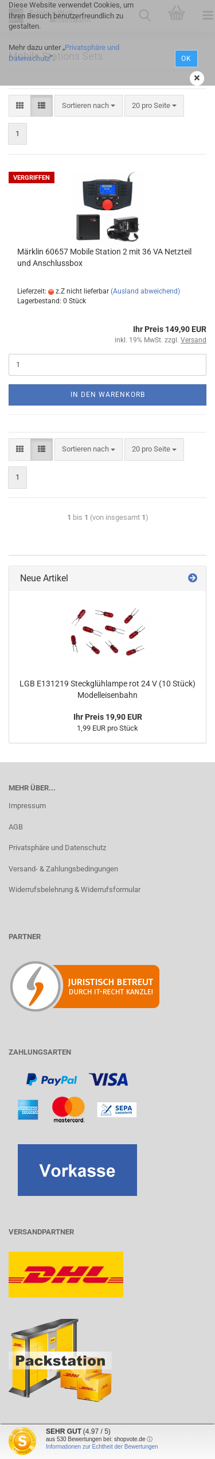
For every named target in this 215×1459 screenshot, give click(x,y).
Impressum (27, 805)
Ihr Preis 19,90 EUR (107, 716)
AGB (16, 827)
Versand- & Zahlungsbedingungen (63, 868)
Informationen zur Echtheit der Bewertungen (102, 1446)
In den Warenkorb (108, 395)
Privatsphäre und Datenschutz (57, 847)
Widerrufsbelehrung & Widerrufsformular (74, 889)
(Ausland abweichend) (145, 291)
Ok (186, 59)
